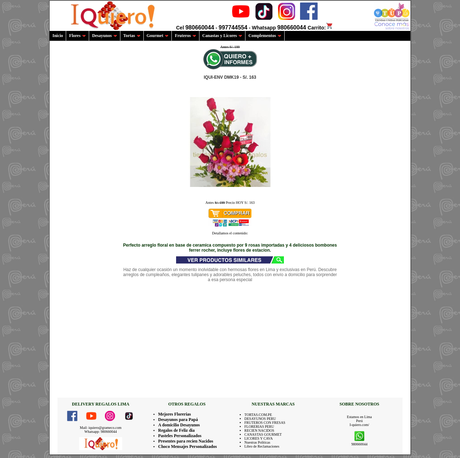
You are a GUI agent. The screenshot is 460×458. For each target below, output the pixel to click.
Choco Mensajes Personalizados (187, 446)
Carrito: (320, 28)
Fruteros (185, 35)
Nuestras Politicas (257, 442)
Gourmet (158, 35)
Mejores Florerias (174, 414)
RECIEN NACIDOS (259, 430)
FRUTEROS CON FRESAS (264, 423)
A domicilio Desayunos (179, 424)
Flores (77, 35)
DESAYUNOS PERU (260, 419)
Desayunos (104, 35)
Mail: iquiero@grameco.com (100, 428)
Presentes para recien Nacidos (185, 441)
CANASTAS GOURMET (263, 434)
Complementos (264, 35)
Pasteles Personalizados (179, 435)
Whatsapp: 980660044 (100, 432)
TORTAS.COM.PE (258, 415)
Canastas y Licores (222, 35)
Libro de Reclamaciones (261, 446)
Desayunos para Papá (178, 419)
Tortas (132, 35)
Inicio (57, 35)
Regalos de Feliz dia (176, 430)
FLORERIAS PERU (259, 427)
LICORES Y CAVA (258, 438)
